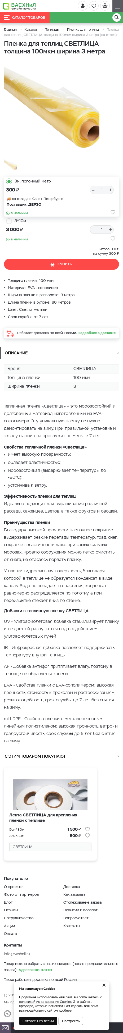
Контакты (71, 926)
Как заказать (74, 894)
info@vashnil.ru (17, 954)
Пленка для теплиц (83, 29)
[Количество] (102, 190)
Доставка (71, 886)
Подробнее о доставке (97, 333)
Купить (61, 264)
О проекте (13, 886)
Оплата (10, 933)
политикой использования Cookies (45, 1002)
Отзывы (11, 910)
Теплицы (52, 29)
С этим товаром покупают (35, 756)
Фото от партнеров (21, 894)
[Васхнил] (19, 6)
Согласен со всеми (38, 1021)
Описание (16, 352)
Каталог (31, 29)
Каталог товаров (24, 17)
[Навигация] (117, 6)
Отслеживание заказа (82, 902)
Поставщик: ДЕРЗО (24, 204)
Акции (9, 926)
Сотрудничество (19, 918)
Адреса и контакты (35, 969)
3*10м (20, 220)
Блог (8, 902)
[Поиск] (116, 17)
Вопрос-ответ (76, 918)
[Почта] (5, 1027)
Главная (10, 29)
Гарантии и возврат (80, 910)
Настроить (71, 1021)
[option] (51, 109)
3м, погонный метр (33, 181)
